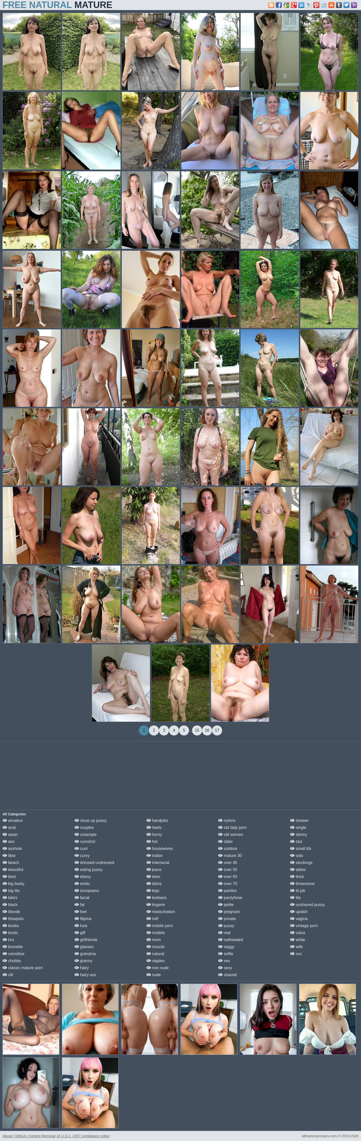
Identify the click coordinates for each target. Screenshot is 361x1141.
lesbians (156, 898)
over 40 (227, 862)
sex (224, 961)
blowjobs (13, 919)
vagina (299, 919)
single (298, 827)
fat (79, 905)
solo (296, 855)
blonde (11, 912)
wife (296, 947)
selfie (225, 954)
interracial (157, 862)
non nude (157, 968)
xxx (296, 954)
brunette (13, 947)
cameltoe (13, 954)
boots (10, 933)
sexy (225, 968)
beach (11, 862)
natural (155, 954)
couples (84, 827)
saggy (226, 947)
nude (153, 975)
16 (207, 730)
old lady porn (232, 827)
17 (217, 730)
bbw (9, 855)
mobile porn (159, 926)
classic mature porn (23, 968)
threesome (302, 883)
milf (152, 919)
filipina (83, 919)
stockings (301, 862)
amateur (13, 820)
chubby (12, 961)
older (225, 841)
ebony (82, 876)
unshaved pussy (307, 905)
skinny (298, 834)
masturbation (160, 912)
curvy (82, 855)
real (224, 933)
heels (154, 827)
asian (10, 834)
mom (153, 940)
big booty (13, 883)
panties (227, 891)
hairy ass (85, 975)
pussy (226, 926)
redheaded (230, 940)
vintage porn (304, 926)
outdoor (227, 848)
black (10, 905)
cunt (81, 848)
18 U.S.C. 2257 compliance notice (83, 1136)
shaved (227, 975)
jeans (154, 869)
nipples (155, 961)
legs (152, 891)
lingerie (155, 905)
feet (80, 912)
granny (83, 961)
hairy (81, 968)
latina (154, 883)
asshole (12, 848)
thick (297, 876)
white (297, 940)
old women (230, 834)
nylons (226, 820)
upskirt (299, 912)
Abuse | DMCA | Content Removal (29, 1136)
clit (8, 975)
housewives (159, 848)
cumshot (84, 841)
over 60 (227, 876)
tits (295, 898)
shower (299, 820)
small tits (300, 848)
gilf (79, 933)
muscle (155, 947)
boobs (11, 926)
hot (152, 841)
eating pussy (88, 869)
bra (8, 940)
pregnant (229, 912)
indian (154, 855)
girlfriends (86, 940)
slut (296, 841)
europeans (86, 891)
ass (8, 841)
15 (197, 730)
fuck (80, 926)
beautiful (13, 869)
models (155, 933)
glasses (84, 947)
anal (9, 827)
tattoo (298, 869)
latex (153, 876)
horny (154, 834)
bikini (10, 898)
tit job (297, 891)
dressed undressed (94, 862)
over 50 (227, 869)
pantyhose (230, 898)
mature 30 (230, 855)
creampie (85, 834)
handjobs (157, 820)
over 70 (227, 883)
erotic (82, 883)
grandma (85, 954)
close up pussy (90, 820)
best (9, 876)
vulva (297, 933)
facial (81, 898)
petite (226, 905)
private (227, 919)
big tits (11, 891)
